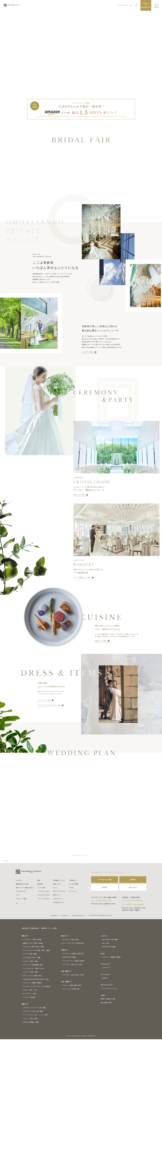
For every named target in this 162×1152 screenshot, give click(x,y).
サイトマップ (73, 954)
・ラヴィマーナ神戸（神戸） (30, 1081)
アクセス (71, 950)
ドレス (55, 950)
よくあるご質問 (73, 947)
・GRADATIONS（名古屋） (69, 1020)
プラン (18, 958)
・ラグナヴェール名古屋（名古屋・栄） (73, 1016)
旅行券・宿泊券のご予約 (108, 1062)
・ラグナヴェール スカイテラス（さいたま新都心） (37, 1049)
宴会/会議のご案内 (106, 1065)
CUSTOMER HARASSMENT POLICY (100, 978)
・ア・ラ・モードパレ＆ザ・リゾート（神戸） (35, 1078)
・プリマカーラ (105, 1030)
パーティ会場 (41, 950)
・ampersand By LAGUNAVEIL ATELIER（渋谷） (36, 1042)
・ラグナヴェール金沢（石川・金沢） (72, 1027)
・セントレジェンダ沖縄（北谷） (71, 1052)
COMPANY (53, 978)
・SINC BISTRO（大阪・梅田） (110, 1002)
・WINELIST (104, 1041)
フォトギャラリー (58, 961)
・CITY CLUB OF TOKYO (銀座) (31, 1020)
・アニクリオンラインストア (109, 1051)
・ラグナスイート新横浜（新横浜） (32, 1046)
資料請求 (104, 950)
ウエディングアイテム (59, 954)
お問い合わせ (133, 950)
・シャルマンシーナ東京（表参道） (32, 1002)
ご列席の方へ (73, 943)
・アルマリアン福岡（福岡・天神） (71, 1048)
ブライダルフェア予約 (105, 942)
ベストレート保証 (21, 961)
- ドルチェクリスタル (43, 958)
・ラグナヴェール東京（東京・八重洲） (33, 1009)
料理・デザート (57, 947)
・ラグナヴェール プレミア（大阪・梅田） (34, 1070)
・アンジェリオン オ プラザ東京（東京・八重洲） (36, 1013)
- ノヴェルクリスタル (43, 954)
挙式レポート (57, 958)
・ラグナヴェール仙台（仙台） (70, 1002)
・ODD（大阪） (105, 1006)
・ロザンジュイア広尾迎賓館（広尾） (33, 1028)
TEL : (101, 963)
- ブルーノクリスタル (43, 961)
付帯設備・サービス (59, 943)
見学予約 (133, 942)
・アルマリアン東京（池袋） (30, 1035)
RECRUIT (65, 978)
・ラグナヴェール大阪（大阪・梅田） (33, 1074)
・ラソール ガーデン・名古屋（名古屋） (73, 1024)
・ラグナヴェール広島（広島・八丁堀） (73, 1038)
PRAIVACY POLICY (78, 978)
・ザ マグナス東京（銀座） (30, 1017)
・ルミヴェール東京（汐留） (30, 1024)
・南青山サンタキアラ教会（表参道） (33, 1006)
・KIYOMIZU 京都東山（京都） (31, 1085)
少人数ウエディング (58, 965)
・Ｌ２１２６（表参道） (29, 1060)
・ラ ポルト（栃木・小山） (30, 1053)
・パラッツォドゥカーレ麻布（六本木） (33, 1031)
